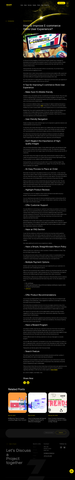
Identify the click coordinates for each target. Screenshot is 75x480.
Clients (38, 5)
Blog (42, 5)
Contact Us (46, 5)
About (25, 5)
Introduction (11, 21)
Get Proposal (61, 3)
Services (30, 5)
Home (22, 5)
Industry (34, 5)
